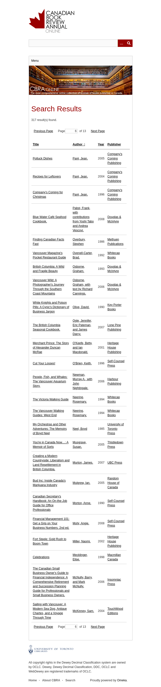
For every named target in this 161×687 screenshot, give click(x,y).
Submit (129, 43)
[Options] (121, 43)
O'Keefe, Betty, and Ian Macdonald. (82, 347)
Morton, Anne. (82, 503)
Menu (35, 60)
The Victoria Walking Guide (51, 399)
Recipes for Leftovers (47, 176)
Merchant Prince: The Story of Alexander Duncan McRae (51, 347)
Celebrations (41, 557)
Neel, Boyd (80, 429)
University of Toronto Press (116, 429)
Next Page (98, 131)
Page (67, 131)
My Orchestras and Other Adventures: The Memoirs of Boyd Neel (50, 429)
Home (33, 680)
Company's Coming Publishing (115, 158)
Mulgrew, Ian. (81, 483)
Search (70, 680)
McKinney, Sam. (83, 611)
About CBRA (51, 680)
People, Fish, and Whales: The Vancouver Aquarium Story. (50, 381)
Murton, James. (83, 462)
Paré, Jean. (80, 158)
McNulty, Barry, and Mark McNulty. (82, 582)
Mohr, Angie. (81, 523)
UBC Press (115, 462)
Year (101, 144)
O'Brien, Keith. (82, 363)
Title (36, 144)
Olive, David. (81, 307)
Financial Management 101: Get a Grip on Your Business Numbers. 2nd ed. (51, 523)
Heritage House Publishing (114, 347)
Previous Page (43, 131)
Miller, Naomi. (82, 541)
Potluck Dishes (42, 158)
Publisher (114, 144)
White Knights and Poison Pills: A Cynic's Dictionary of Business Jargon (51, 307)
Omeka (122, 680)
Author (78, 144)
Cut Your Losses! (44, 363)
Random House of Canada (113, 483)
